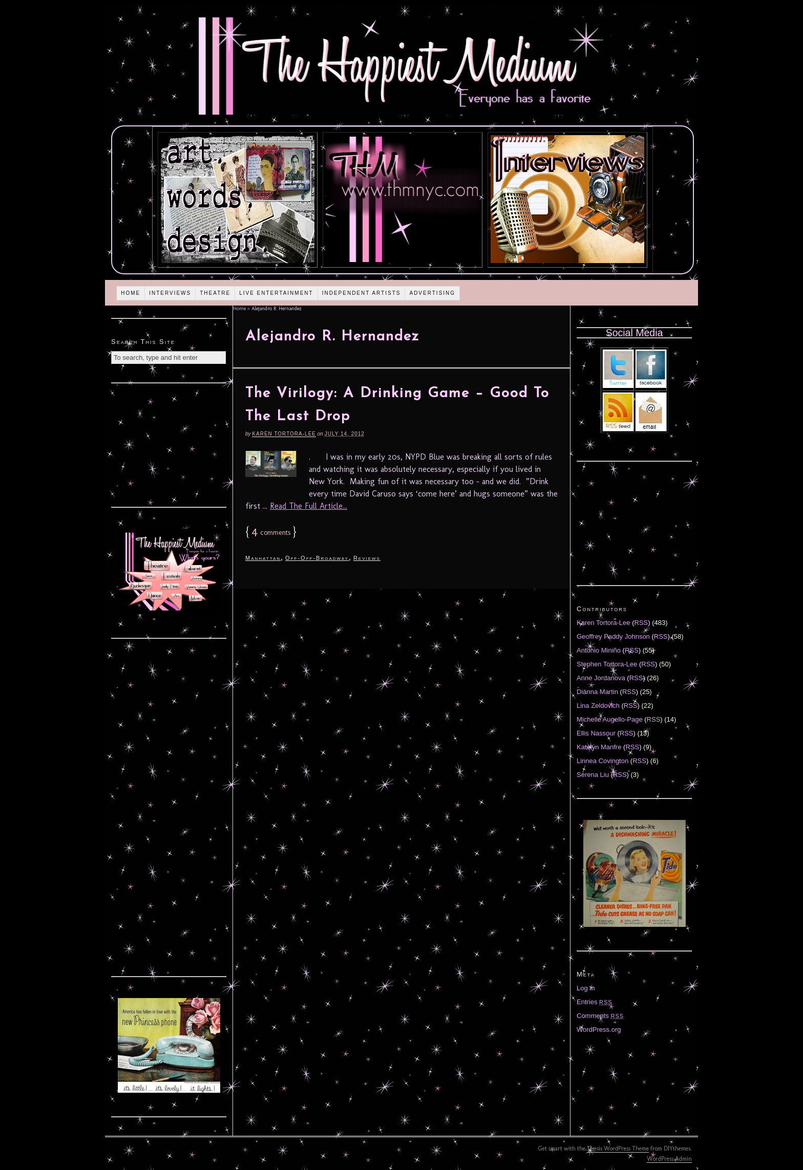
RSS (641, 622)
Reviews (367, 558)
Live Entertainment (276, 293)
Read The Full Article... (308, 506)
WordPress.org (599, 1029)
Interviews (170, 293)
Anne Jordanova (601, 678)
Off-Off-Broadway (317, 558)
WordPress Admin (669, 1158)
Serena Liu (593, 774)
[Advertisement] (169, 444)
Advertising (432, 293)
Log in (586, 988)
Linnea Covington (602, 761)
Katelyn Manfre (599, 747)
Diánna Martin (597, 692)
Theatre (215, 293)
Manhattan (263, 558)
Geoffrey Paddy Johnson (613, 636)
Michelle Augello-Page (610, 719)
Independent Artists (361, 293)
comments (270, 532)
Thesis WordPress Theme (618, 1148)
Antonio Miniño (599, 650)
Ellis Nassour (596, 733)
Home (130, 293)
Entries (594, 1002)
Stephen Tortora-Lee (607, 664)
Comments (600, 1016)
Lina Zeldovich (598, 705)
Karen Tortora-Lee (284, 434)
